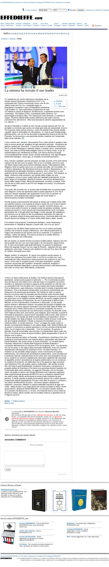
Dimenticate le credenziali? (94, 10)
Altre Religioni (27, 25)
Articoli (12, 39)
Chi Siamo (24, 2)
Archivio (17, 2)
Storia (2, 25)
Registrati (106, 10)
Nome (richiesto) (36, 445)
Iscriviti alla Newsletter (27, 539)
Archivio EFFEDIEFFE (27, 526)
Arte (85, 23)
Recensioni (72, 23)
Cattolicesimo (9, 25)
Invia (8, 472)
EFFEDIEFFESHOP (7, 2)
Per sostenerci (58, 2)
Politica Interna (9, 23)
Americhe (19, 23)
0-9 (11, 34)
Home (2, 23)
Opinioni (64, 25)
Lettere (86, 25)
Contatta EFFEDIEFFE (75, 532)
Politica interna (19, 401)
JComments (62, 477)
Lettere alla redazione (27, 533)
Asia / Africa (44, 23)
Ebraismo (19, 25)
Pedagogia (57, 25)
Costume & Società (46, 25)
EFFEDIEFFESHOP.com (9, 493)
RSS (68, 539)
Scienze (79, 23)
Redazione (32, 2)
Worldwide (72, 25)
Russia (56, 23)
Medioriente (26, 23)
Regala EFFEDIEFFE (45, 2)
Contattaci (67, 2)
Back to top (9, 403)
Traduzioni (80, 25)
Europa (35, 23)
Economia (36, 25)
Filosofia (64, 23)
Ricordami (73, 10)
